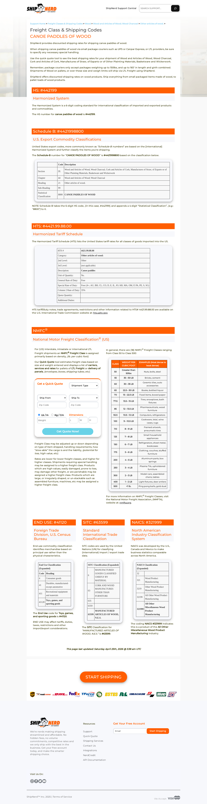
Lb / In (45, 415)
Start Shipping (158, 731)
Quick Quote (90, 736)
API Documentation (94, 759)
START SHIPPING (103, 677)
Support (87, 731)
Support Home (37, 23)
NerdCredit (89, 755)
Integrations (90, 750)
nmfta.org (125, 502)
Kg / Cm (59, 415)
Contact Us (89, 745)
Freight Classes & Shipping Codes (65, 23)
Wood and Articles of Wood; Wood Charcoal (115, 23)
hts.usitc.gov (100, 312)
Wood (88, 23)
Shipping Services (93, 740)
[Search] (175, 8)
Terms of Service (62, 796)
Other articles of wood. (152, 23)
